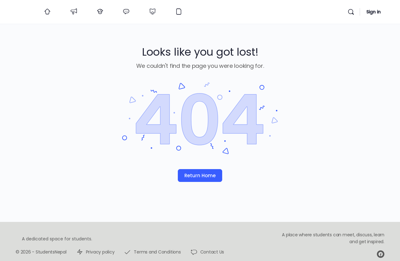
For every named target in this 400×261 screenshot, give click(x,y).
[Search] (351, 12)
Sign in (373, 12)
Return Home (200, 175)
